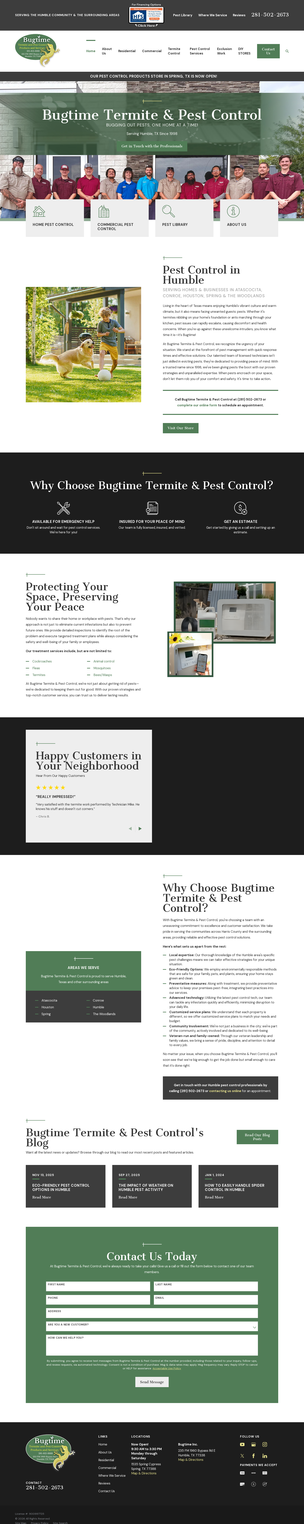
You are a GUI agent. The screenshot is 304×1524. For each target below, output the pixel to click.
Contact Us (268, 51)
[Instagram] (265, 1444)
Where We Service (212, 15)
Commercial (107, 1468)
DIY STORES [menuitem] (244, 51)
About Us (105, 1452)
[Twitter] (242, 1456)
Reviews (239, 15)
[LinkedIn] (265, 1456)
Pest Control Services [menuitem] (200, 51)
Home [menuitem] (90, 51)
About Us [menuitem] (107, 51)
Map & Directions (143, 1473)
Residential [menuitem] (127, 51)
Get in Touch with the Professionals (152, 146)
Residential (106, 1460)
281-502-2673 (270, 15)
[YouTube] (242, 1444)
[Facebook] (253, 1456)
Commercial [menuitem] (152, 51)
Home (102, 1444)
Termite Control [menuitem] (174, 51)
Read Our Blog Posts (257, 1137)
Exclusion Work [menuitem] (224, 51)
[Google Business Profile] (253, 1444)
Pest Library (182, 15)
